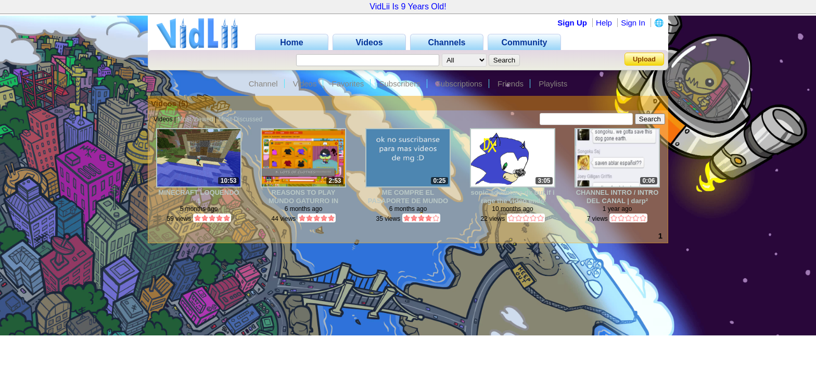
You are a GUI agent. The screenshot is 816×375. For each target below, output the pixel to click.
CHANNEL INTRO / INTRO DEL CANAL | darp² (617, 197)
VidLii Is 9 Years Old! (407, 6)
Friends (511, 83)
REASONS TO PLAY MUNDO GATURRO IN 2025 (303, 197)
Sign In (633, 22)
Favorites (348, 83)
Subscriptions (459, 83)
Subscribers (399, 83)
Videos (305, 83)
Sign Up (572, 22)
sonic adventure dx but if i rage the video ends (512, 197)
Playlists (553, 83)
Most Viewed (195, 119)
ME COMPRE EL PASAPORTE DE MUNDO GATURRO (408, 197)
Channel (263, 83)
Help (604, 22)
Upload (644, 59)
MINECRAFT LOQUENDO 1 (198, 197)
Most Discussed (241, 119)
